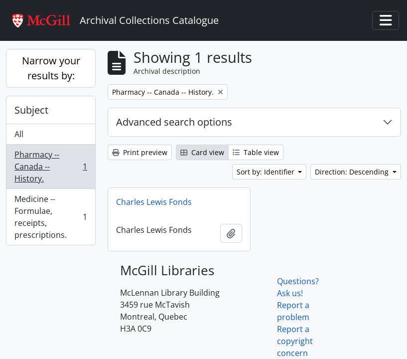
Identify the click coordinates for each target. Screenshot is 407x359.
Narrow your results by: (51, 68)
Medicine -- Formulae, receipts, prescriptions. (50, 216)
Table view (256, 152)
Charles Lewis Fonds (154, 201)
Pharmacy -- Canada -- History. (50, 166)
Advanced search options (174, 122)
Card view (202, 152)
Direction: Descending (353, 172)
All (18, 134)
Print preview (139, 152)
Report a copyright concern (295, 341)
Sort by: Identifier (266, 172)
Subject (31, 110)
